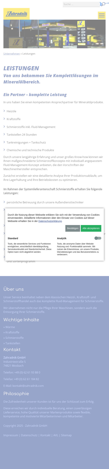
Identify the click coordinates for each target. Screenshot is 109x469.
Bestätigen (72, 228)
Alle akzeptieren (91, 228)
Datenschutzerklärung (50, 221)
